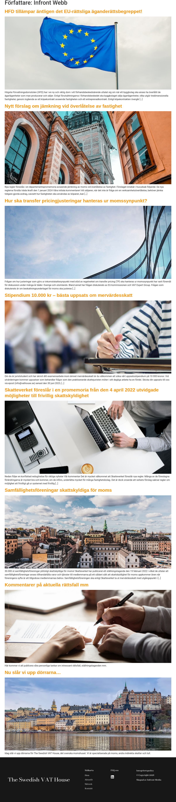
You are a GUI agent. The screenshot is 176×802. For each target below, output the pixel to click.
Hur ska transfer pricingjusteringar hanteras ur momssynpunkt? (76, 200)
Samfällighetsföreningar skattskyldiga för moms (58, 490)
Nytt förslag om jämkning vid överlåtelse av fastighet (63, 106)
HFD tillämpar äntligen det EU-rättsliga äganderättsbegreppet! (73, 11)
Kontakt (155, 6)
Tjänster (105, 6)
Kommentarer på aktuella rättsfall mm (46, 584)
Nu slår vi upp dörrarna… (33, 672)
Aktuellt (123, 6)
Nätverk (139, 6)
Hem (89, 6)
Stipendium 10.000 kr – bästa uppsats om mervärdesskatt (68, 295)
